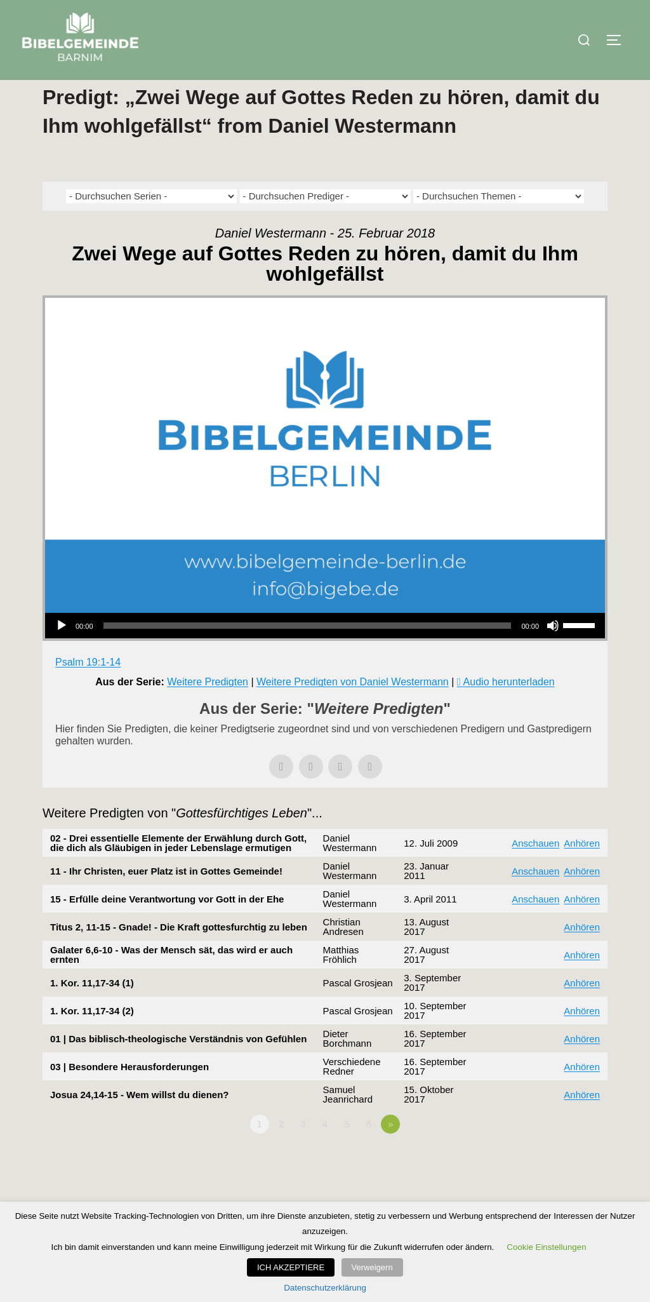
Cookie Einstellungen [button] (546, 1247)
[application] (325, 651)
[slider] (307, 651)
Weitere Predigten (207, 707)
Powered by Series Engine (560, 1184)
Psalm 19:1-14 (88, 687)
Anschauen (535, 867)
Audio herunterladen (509, 707)
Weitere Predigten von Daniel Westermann (352, 707)
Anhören (582, 867)
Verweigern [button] (372, 1268)
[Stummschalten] (553, 651)
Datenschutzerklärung (325, 1287)
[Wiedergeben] (61, 651)
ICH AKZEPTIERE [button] (294, 1268)
